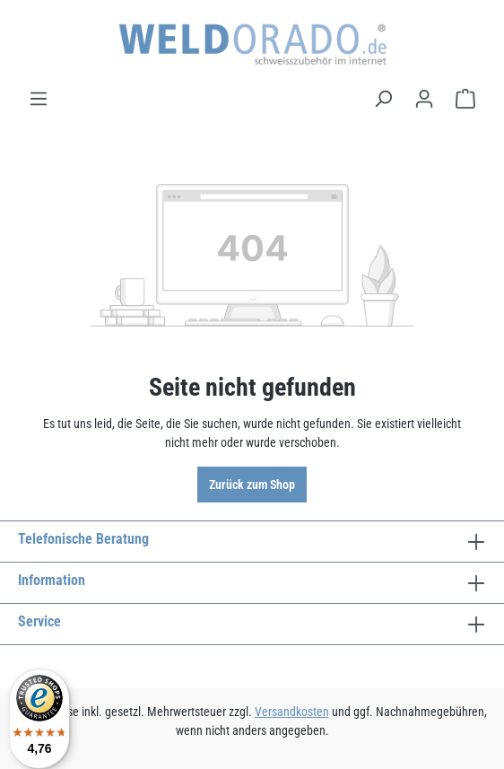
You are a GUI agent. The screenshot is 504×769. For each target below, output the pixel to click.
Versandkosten (292, 711)
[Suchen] (383, 99)
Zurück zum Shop (252, 484)
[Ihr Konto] (424, 99)
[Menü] (38, 99)
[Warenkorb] (465, 99)
